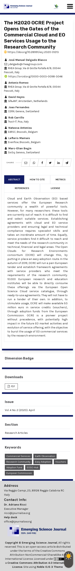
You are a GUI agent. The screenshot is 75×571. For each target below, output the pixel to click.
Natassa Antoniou (18, 128)
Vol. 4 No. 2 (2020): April (20, 410)
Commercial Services (18, 456)
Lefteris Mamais (17, 138)
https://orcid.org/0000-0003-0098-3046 (33, 76)
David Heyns (14, 97)
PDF (12, 386)
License (55, 188)
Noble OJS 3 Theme (49, 567)
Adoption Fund (14, 467)
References (22, 188)
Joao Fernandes (16, 107)
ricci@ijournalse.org (17, 513)
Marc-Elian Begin (17, 148)
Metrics (61, 179)
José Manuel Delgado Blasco (25, 60)
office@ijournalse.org (18, 521)
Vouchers (60, 461)
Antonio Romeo (16, 82)
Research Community (18, 461)
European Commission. (19, 473)
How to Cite (37, 179)
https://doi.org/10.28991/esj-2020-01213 (31, 52)
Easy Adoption (43, 461)
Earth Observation (45, 456)
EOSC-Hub (32, 467)
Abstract (14, 179)
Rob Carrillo (14, 117)
